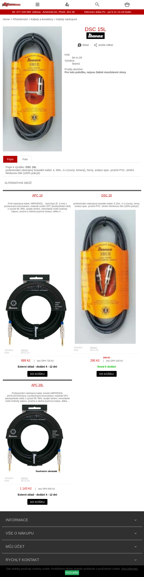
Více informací (129, 568)
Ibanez (24, 350)
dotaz (83, 45)
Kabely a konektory (42, 19)
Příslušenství (20, 19)
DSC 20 (106, 195)
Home (6, 19)
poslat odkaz (103, 45)
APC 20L (37, 385)
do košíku (37, 373)
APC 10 (37, 195)
